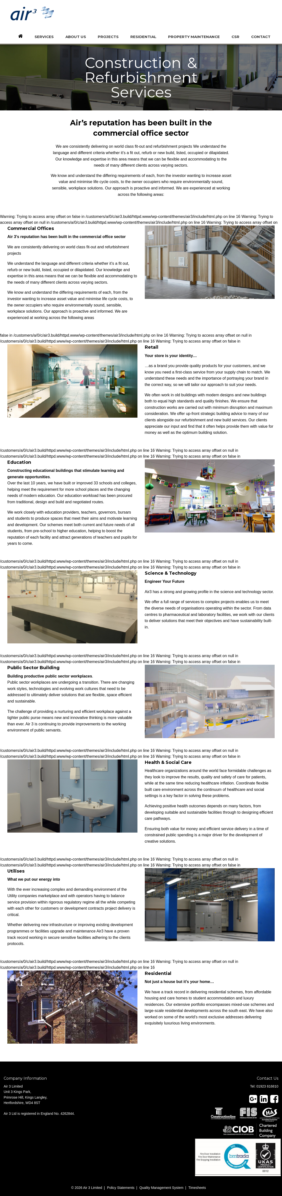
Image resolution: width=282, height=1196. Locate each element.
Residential (143, 36)
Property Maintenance (194, 36)
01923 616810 (267, 1086)
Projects (108, 36)
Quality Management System (161, 1188)
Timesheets (197, 1188)
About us (75, 36)
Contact (260, 36)
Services (44, 36)
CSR (235, 36)
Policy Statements (121, 1188)
